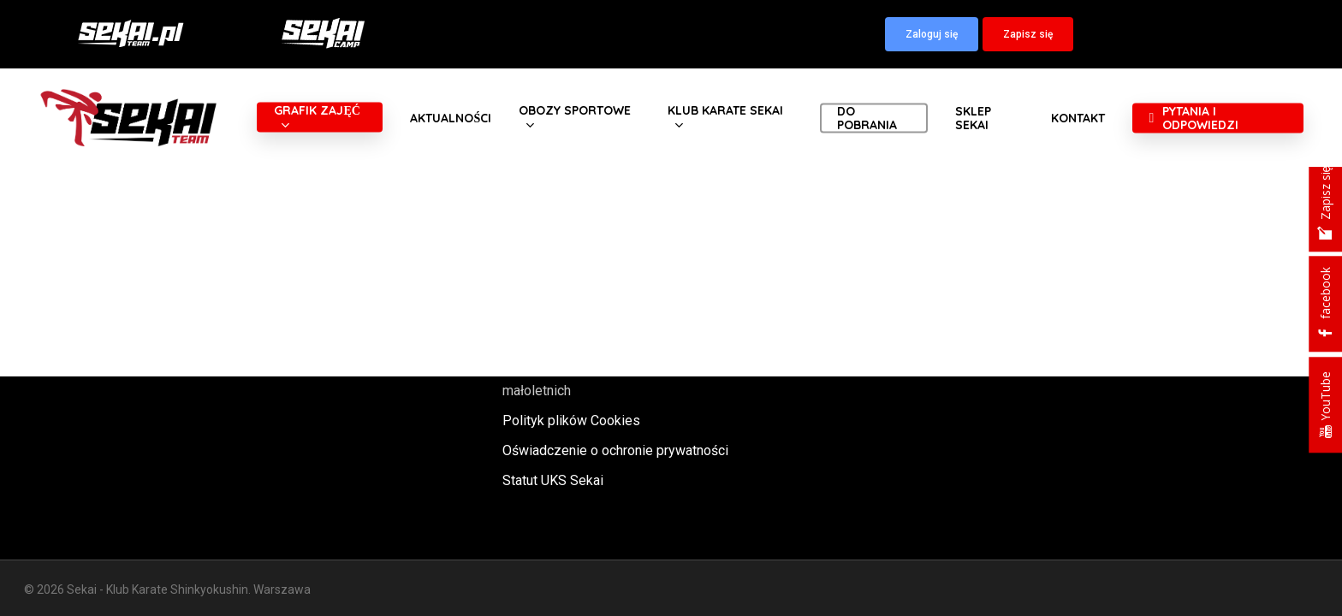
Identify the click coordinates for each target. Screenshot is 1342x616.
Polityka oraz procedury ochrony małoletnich (598, 379)
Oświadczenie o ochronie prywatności (615, 450)
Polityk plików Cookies (571, 420)
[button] (931, 34)
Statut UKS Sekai (552, 480)
